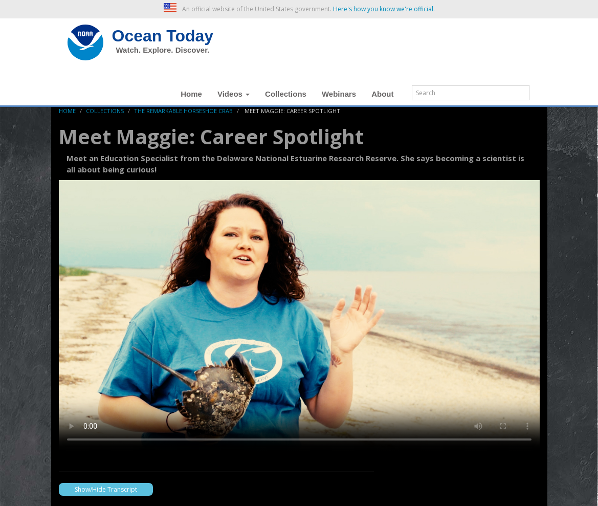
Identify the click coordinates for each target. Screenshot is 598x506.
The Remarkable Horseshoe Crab (183, 111)
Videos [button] (233, 94)
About (382, 94)
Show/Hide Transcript (106, 489)
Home (191, 94)
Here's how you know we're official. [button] (384, 9)
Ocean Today (163, 36)
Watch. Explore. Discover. (163, 50)
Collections (285, 94)
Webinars (339, 94)
